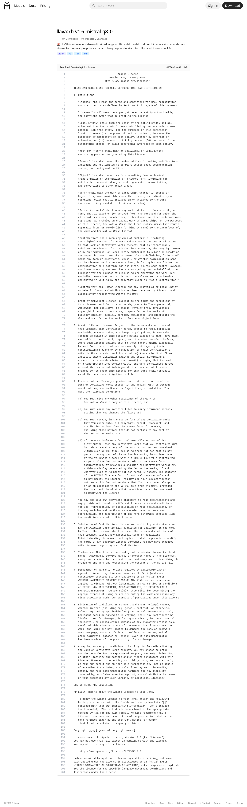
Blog (162, 803)
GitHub (180, 803)
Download (232, 5)
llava (62, 31)
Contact (217, 803)
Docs (32, 5)
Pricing (45, 5)
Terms (240, 803)
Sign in (213, 5)
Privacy (229, 803)
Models (19, 5)
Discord (192, 803)
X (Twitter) (205, 803)
